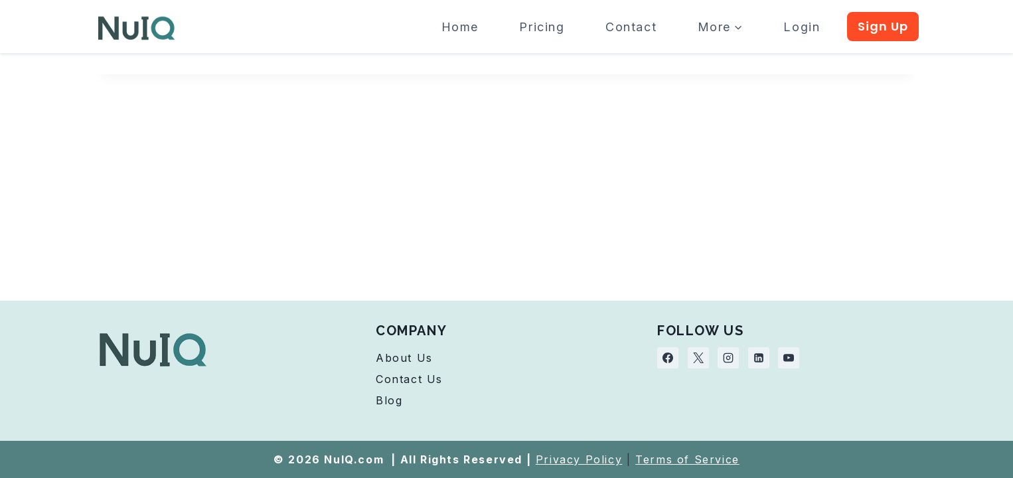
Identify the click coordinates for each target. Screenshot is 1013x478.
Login (801, 27)
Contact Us (409, 379)
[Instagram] (728, 357)
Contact (631, 27)
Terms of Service (687, 459)
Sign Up (883, 26)
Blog (389, 400)
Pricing (541, 27)
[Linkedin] (758, 357)
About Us (404, 357)
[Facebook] (667, 357)
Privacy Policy (579, 459)
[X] (698, 357)
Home (460, 27)
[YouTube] (788, 357)
